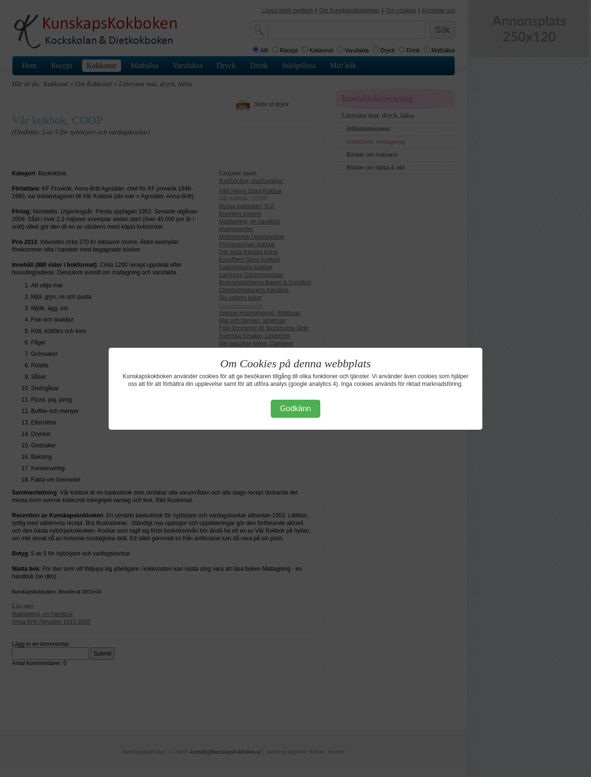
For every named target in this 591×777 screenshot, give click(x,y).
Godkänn (295, 408)
